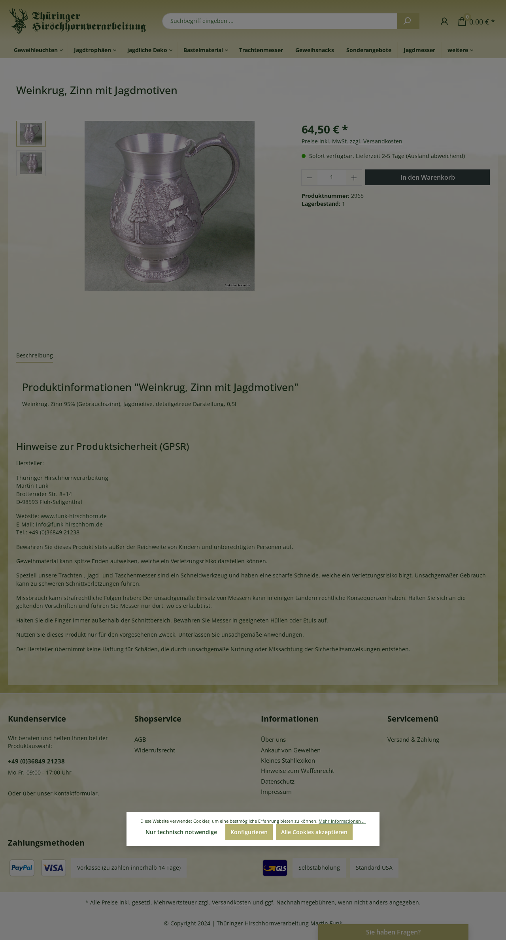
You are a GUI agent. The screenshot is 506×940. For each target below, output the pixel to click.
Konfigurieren (249, 832)
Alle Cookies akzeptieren (314, 832)
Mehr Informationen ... (342, 821)
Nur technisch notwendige (181, 832)
